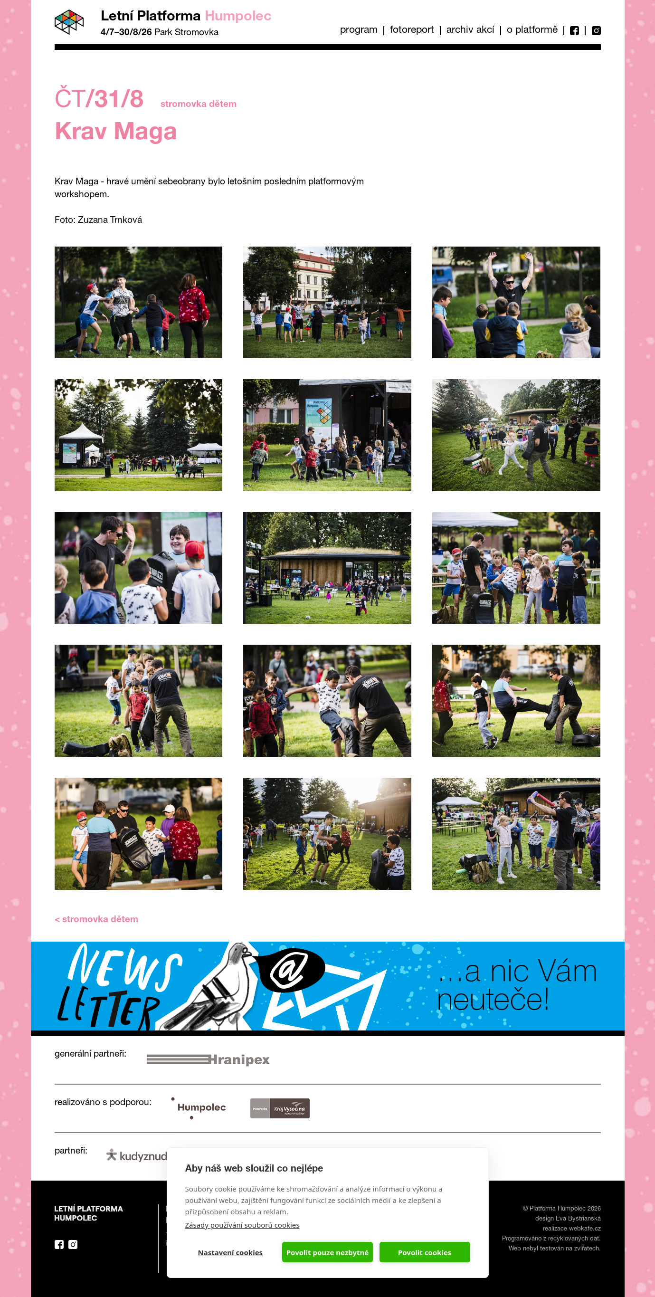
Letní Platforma (186, 17)
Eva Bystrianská (578, 1219)
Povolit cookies (424, 1252)
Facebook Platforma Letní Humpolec (59, 1244)
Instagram (593, 30)
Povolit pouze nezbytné (327, 1252)
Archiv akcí (470, 30)
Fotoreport (412, 30)
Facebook (574, 30)
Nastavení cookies (230, 1252)
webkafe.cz (585, 1229)
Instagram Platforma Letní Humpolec (72, 1244)
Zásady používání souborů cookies (242, 1225)
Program (359, 30)
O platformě (532, 30)
